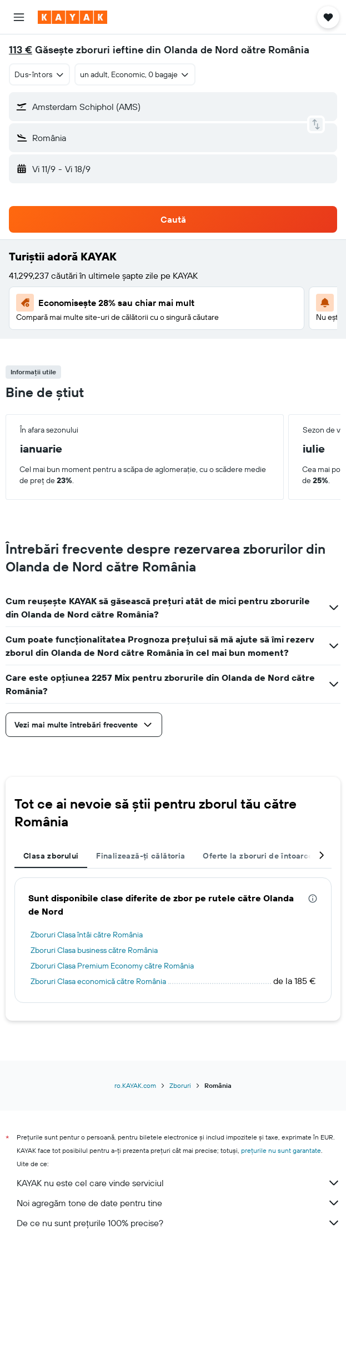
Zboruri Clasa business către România (94, 950)
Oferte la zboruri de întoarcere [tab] (261, 856)
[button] (19, 17)
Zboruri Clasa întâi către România (87, 935)
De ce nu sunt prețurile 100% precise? (178, 1222)
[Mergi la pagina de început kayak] (72, 17)
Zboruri (180, 1085)
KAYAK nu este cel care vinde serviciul (178, 1183)
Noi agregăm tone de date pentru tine (178, 1203)
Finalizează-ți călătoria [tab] (140, 856)
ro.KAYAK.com (135, 1085)
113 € (20, 49)
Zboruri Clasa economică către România (98, 981)
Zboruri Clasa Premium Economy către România (112, 966)
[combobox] (39, 74)
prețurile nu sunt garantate (281, 1150)
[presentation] (313, 899)
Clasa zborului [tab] (50, 856)
